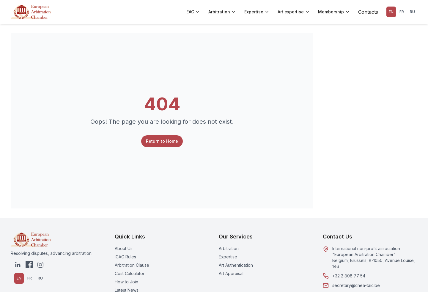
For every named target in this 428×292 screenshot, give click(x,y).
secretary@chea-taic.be (356, 285)
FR (401, 12)
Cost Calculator (129, 273)
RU (412, 12)
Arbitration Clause (132, 265)
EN (391, 12)
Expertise (256, 11)
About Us (124, 248)
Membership (334, 11)
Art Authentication (236, 265)
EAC (193, 11)
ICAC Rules (125, 256)
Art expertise (294, 11)
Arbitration (222, 11)
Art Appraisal (231, 273)
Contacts (368, 12)
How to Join (126, 281)
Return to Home (162, 141)
